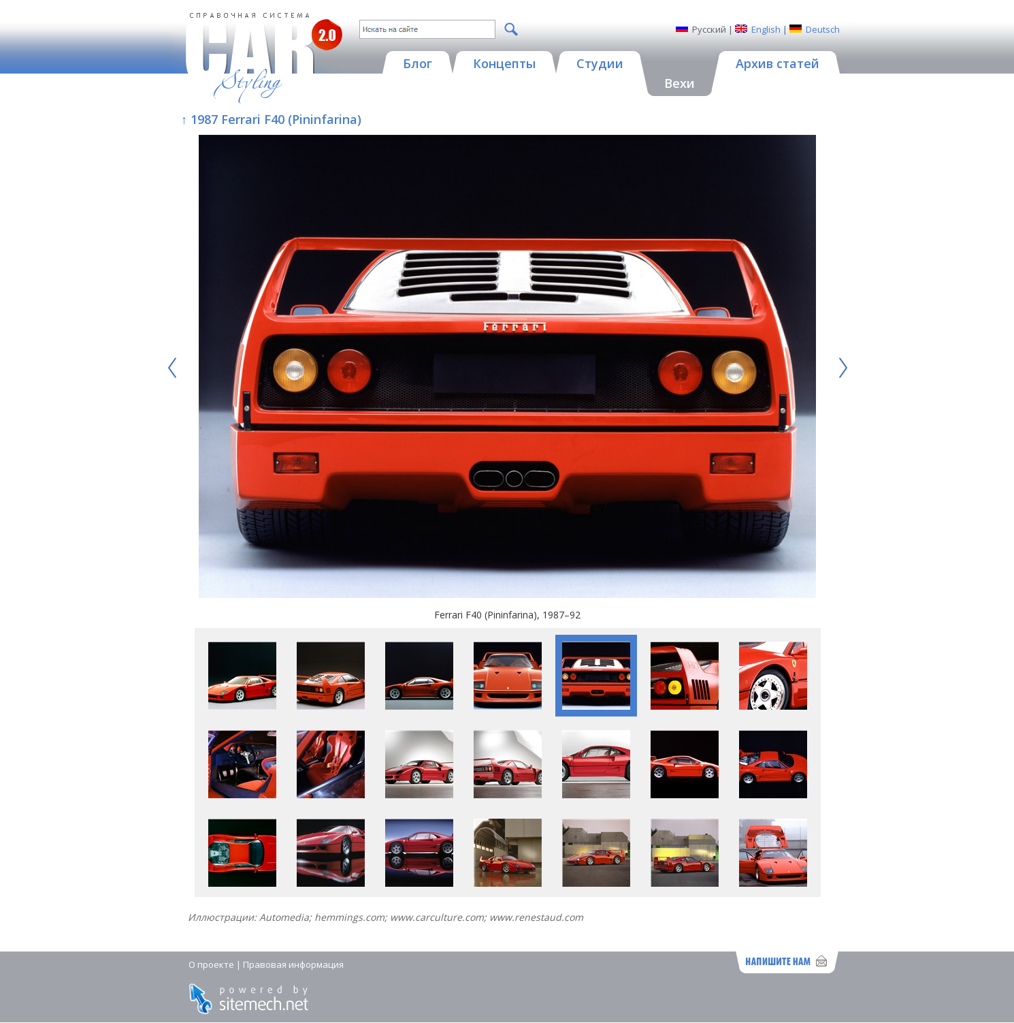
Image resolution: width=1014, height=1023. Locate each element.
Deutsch (823, 29)
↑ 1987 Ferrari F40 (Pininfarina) (271, 119)
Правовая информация (293, 964)
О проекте (211, 964)
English (766, 29)
